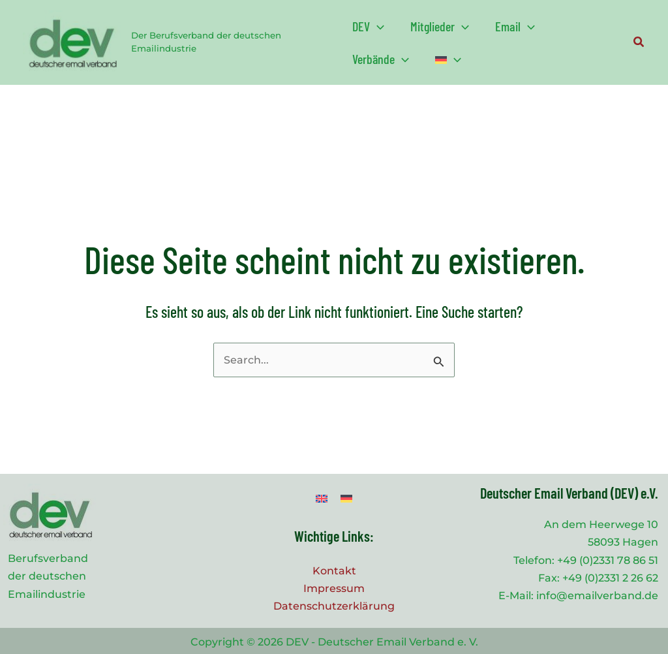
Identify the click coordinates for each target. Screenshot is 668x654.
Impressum (334, 588)
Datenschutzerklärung (334, 606)
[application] (377, 26)
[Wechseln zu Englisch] (321, 498)
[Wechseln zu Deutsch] (346, 498)
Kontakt (334, 571)
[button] (368, 26)
